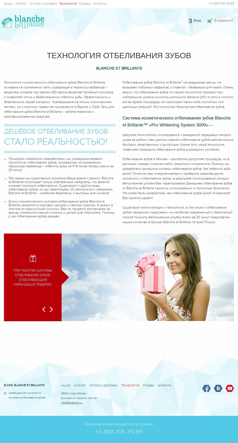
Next (51, 309)
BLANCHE (22, 22)
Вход (197, 21)
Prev (43, 309)
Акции (8, 4)
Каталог (21, 4)
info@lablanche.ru (71, 403)
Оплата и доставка (43, 4)
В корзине (224, 21)
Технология (68, 4)
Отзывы (85, 4)
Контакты (99, 4)
